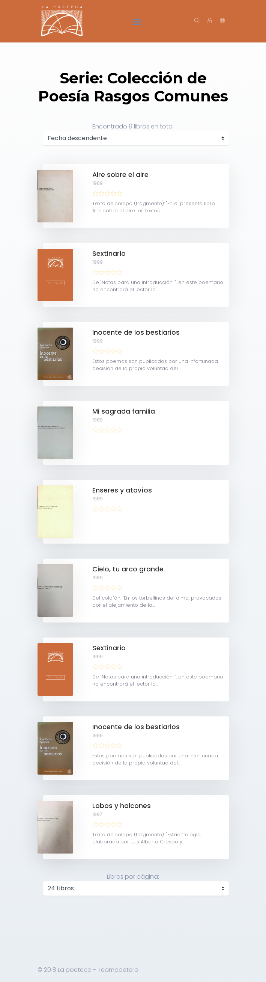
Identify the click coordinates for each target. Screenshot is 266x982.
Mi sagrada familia (123, 411)
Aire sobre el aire (120, 174)
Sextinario (109, 253)
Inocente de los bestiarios (136, 332)
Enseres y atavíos (122, 490)
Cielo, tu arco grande (128, 569)
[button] (222, 21)
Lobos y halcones (121, 805)
